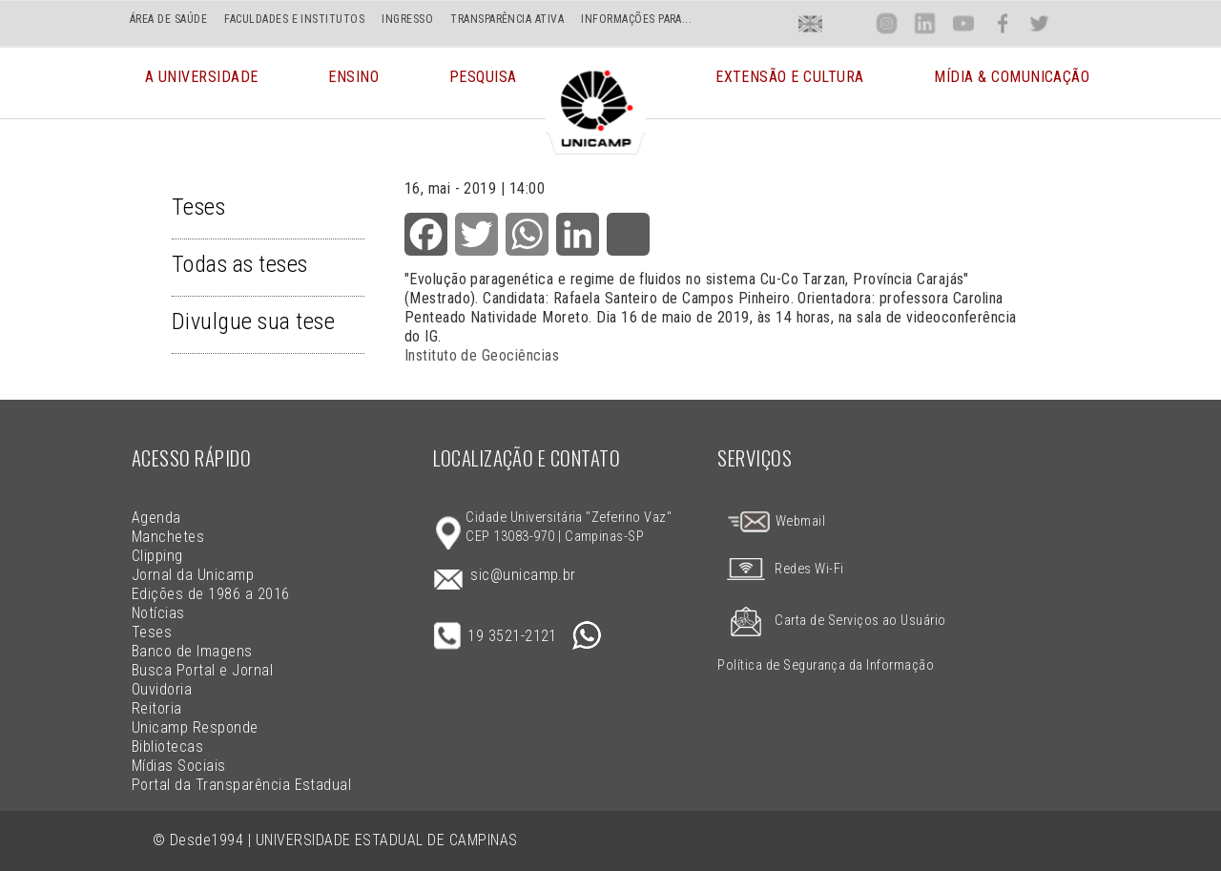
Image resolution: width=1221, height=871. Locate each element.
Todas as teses (240, 264)
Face (1002, 23)
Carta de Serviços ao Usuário (831, 620)
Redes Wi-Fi (780, 569)
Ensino (353, 90)
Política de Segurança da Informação (825, 665)
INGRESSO (407, 19)
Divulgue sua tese (253, 321)
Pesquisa (483, 90)
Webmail (775, 521)
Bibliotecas (167, 746)
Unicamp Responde (195, 727)
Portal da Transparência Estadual (241, 785)
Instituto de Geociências (482, 355)
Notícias (158, 613)
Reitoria (157, 708)
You (962, 23)
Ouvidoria (162, 689)
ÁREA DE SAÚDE (168, 19)
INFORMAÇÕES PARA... (636, 19)
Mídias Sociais (179, 766)
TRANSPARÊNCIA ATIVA (507, 19)
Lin (925, 23)
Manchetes (168, 537)
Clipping (157, 556)
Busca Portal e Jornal (202, 670)
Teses (198, 207)
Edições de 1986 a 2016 (211, 594)
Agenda (156, 517)
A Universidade (202, 90)
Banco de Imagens (192, 651)
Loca (848, 23)
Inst (887, 23)
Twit (1039, 23)
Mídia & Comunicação (1011, 90)
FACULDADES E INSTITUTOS (294, 19)
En (810, 23)
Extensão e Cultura (789, 90)
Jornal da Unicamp (193, 575)
